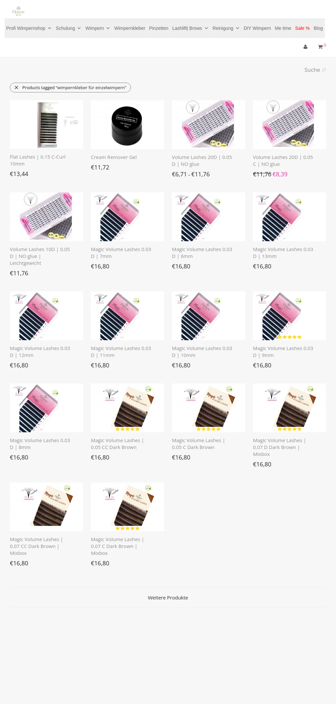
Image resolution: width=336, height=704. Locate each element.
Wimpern (97, 28)
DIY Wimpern (257, 28)
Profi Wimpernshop (29, 28)
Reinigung (226, 28)
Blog (318, 28)
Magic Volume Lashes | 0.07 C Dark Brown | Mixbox (117, 546)
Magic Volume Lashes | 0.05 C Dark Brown (198, 443)
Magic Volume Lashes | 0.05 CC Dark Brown (117, 443)
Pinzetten (158, 28)
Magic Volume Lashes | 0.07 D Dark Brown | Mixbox (279, 447)
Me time (283, 28)
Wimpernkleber (129, 28)
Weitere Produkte (168, 597)
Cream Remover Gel (114, 157)
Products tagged (70, 87)
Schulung (68, 28)
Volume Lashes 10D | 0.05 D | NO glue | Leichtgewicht (40, 256)
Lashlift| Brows (190, 28)
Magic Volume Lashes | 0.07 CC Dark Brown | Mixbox (36, 546)
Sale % (302, 28)
